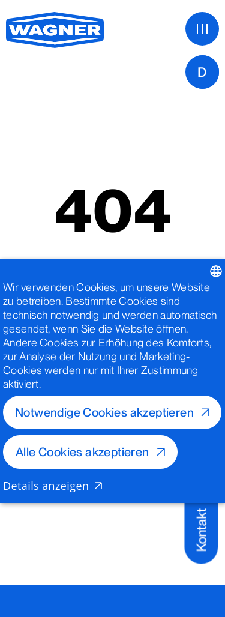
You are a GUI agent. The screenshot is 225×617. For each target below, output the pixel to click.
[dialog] (112, 381)
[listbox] (216, 271)
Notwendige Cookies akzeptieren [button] (104, 412)
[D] (202, 72)
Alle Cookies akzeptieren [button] (82, 452)
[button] (112, 486)
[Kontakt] (201, 522)
